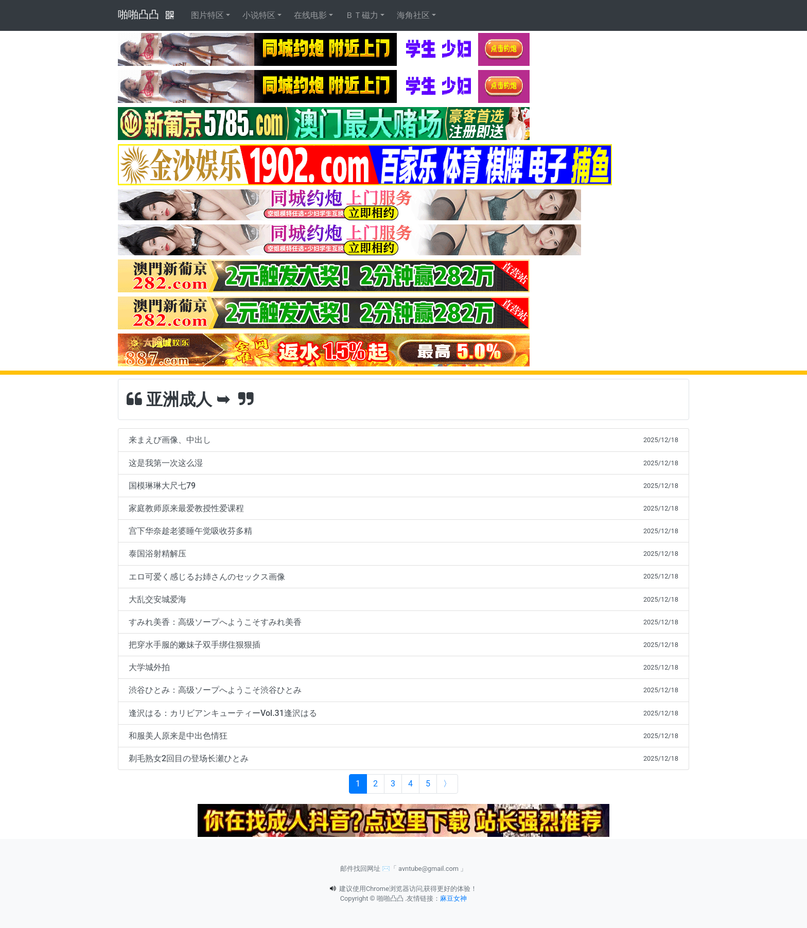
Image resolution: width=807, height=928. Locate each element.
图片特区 (207, 15)
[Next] (447, 784)
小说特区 (258, 15)
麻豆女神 (453, 898)
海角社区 (413, 15)
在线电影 (310, 15)
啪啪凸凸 (138, 14)
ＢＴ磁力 (361, 15)
